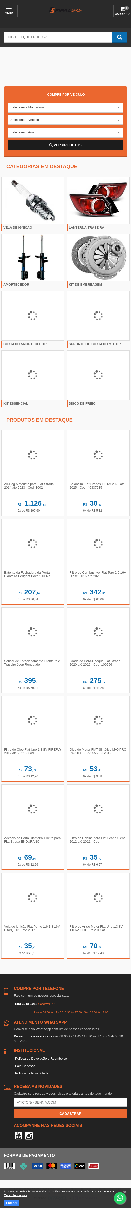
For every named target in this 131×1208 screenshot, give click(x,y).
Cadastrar (70, 1114)
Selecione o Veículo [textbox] (24, 120)
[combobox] (65, 108)
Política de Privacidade (31, 1073)
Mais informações (15, 1195)
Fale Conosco (25, 1066)
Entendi (11, 1203)
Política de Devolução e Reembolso (41, 1058)
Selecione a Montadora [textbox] (27, 107)
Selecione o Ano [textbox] (22, 132)
